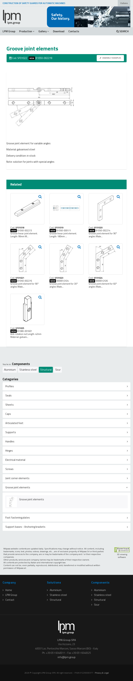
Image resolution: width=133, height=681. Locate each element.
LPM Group (9, 31)
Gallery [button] (43, 31)
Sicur (58, 370)
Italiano (124, 3)
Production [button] (26, 31)
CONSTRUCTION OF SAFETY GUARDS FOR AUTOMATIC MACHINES (34, 3)
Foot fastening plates (17, 518)
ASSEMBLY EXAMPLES (110, 57)
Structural (46, 370)
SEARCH (122, 31)
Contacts (73, 31)
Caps (8, 414)
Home (7, 590)
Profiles (9, 386)
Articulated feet (14, 423)
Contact (8, 600)
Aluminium (10, 370)
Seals (8, 395)
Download (58, 31)
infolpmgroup (67, 657)
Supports (10, 432)
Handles (9, 441)
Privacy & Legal (102, 672)
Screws (9, 469)
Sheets (9, 405)
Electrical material (15, 460)
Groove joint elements (17, 487)
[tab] (66, 386)
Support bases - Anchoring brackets (25, 527)
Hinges (9, 451)
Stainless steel (28, 370)
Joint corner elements (17, 478)
